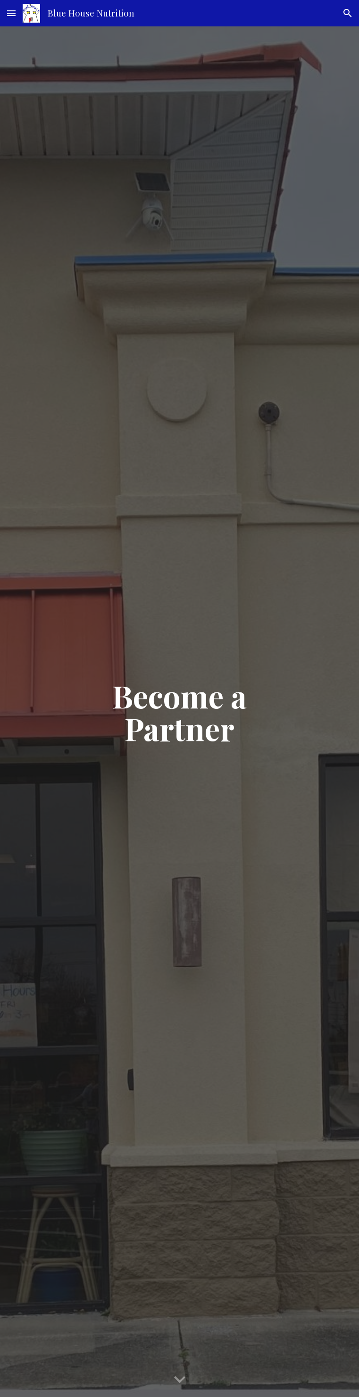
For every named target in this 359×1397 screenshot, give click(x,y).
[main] (179, 711)
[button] (11, 13)
